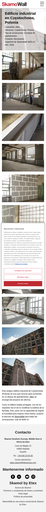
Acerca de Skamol (23, 488)
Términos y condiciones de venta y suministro (23, 491)
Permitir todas (23, 283)
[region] (23, 256)
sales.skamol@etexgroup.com (23, 463)
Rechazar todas (23, 277)
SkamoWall (19, 417)
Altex (32, 397)
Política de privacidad (23, 497)
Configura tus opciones (23, 270)
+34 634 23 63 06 (25, 456)
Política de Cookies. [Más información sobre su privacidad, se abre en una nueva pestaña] (21, 264)
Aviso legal (23, 494)
